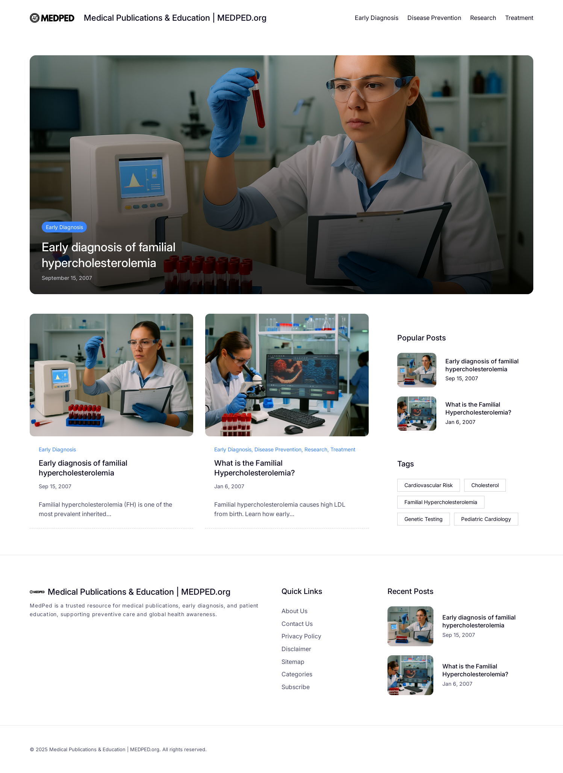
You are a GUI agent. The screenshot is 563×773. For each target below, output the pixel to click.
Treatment (343, 449)
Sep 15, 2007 (55, 486)
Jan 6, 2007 (229, 486)
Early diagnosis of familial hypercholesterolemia (109, 255)
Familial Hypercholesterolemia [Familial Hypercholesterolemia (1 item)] (440, 502)
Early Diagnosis (64, 227)
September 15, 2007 (67, 278)
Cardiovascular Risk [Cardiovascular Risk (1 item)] (428, 485)
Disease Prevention (277, 449)
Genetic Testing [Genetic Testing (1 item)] (423, 519)
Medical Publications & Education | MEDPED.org (175, 18)
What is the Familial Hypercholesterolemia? (254, 468)
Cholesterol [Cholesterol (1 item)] (485, 485)
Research (315, 449)
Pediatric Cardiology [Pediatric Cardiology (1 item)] (486, 519)
